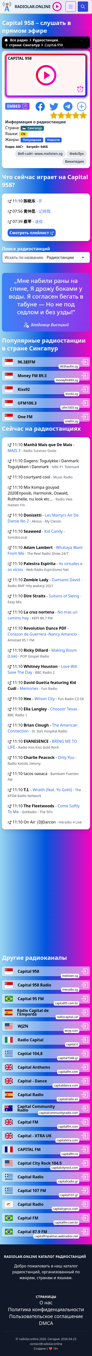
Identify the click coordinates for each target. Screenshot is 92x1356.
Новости (53, 140)
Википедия (74, 161)
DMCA (46, 1323)
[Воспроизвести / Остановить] (57, 6)
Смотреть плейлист (32, 232)
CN (23, 134)
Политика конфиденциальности (46, 1309)
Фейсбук (76, 153)
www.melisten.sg (49, 153)
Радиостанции (45, 40)
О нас (46, 1302)
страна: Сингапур (24, 45)
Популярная (32, 140)
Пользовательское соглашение (46, 1316)
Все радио (16, 40)
